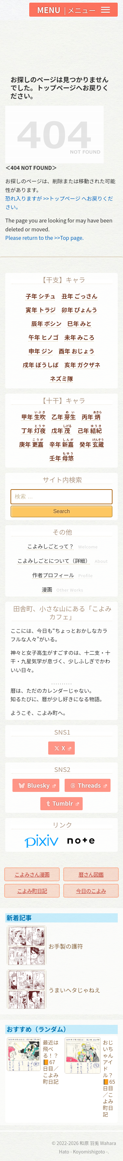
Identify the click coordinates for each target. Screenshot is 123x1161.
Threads (92, 785)
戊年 (61, 429)
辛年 (61, 443)
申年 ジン (41, 351)
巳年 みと (79, 323)
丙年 (92, 415)
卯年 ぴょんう (79, 310)
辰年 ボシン (46, 323)
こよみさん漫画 (31, 874)
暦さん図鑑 (90, 874)
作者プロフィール (62, 575)
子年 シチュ (41, 296)
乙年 (63, 415)
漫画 (62, 589)
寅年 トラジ (41, 310)
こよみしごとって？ (62, 546)
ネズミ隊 (61, 378)
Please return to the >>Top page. (44, 237)
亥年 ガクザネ (82, 365)
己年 (89, 429)
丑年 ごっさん (80, 296)
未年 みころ (79, 337)
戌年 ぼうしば (41, 365)
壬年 (61, 456)
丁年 (33, 429)
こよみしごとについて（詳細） (62, 560)
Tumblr (65, 803)
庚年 (31, 443)
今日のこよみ (91, 891)
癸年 (91, 443)
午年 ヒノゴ (44, 337)
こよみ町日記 (32, 891)
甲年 (33, 415)
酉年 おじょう (77, 351)
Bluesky (41, 785)
